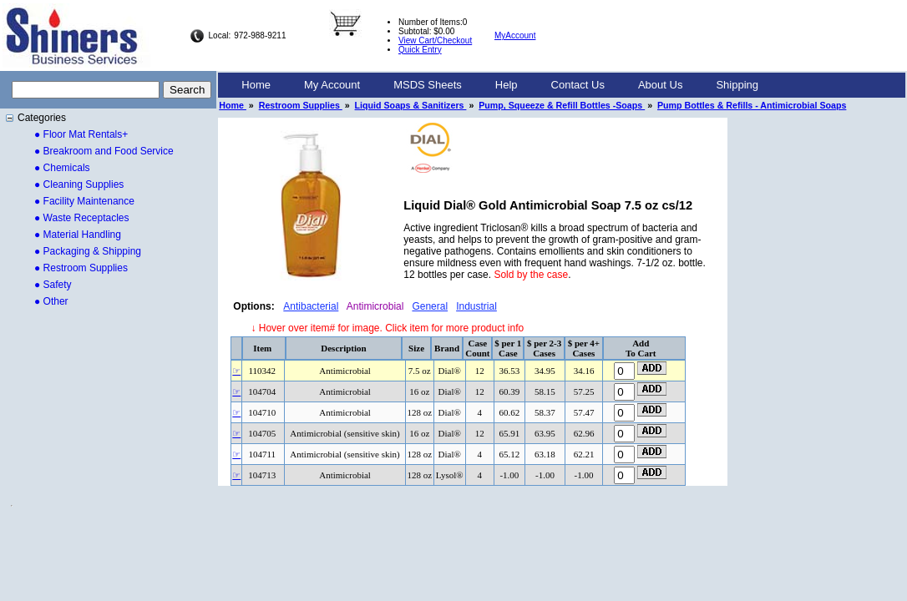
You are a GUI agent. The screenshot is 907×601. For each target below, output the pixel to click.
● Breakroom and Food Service (104, 151)
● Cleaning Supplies (79, 184)
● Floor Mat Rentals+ (81, 134)
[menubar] (500, 85)
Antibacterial (310, 306)
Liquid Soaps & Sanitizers (411, 105)
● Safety (53, 284)
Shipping (737, 84)
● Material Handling (77, 234)
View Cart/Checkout (435, 40)
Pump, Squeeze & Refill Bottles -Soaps (562, 105)
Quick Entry (420, 49)
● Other (51, 301)
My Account (332, 84)
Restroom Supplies (300, 105)
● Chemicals (62, 168)
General (430, 306)
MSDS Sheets (427, 84)
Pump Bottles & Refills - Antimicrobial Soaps (751, 105)
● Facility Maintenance (84, 201)
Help (506, 84)
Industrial (476, 306)
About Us (660, 84)
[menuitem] (256, 85)
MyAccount (514, 35)
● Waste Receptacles (81, 218)
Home (256, 84)
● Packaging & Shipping (87, 251)
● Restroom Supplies (81, 268)
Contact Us (578, 84)
